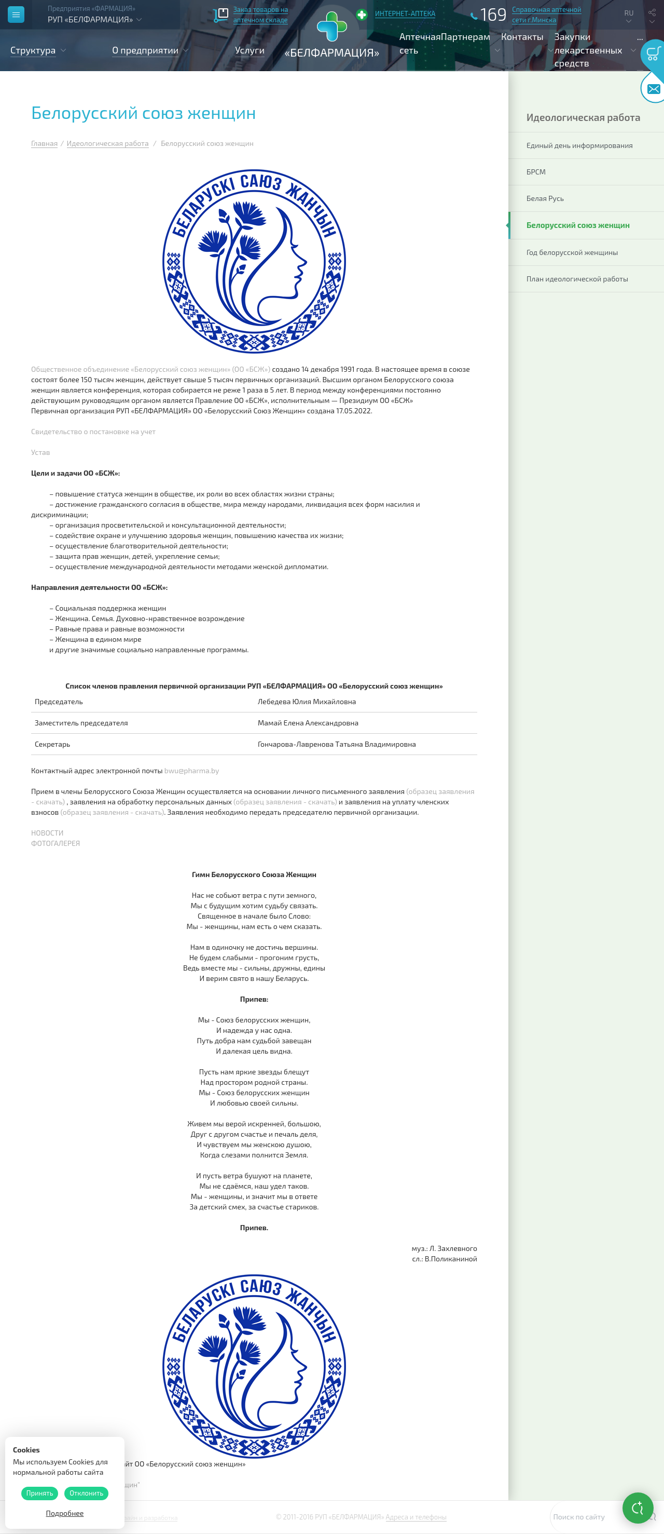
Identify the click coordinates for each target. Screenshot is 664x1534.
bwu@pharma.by (191, 770)
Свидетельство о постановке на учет (93, 431)
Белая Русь (545, 198)
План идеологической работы (577, 278)
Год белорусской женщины (572, 252)
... (640, 36)
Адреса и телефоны (416, 1517)
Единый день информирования (580, 145)
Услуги (250, 50)
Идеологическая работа (108, 143)
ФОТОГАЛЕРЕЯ (55, 843)
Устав (40, 452)
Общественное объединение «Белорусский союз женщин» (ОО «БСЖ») (150, 369)
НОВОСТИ (47, 832)
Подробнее (65, 1513)
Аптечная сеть (420, 43)
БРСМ (536, 171)
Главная (44, 143)
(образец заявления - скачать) (285, 801)
